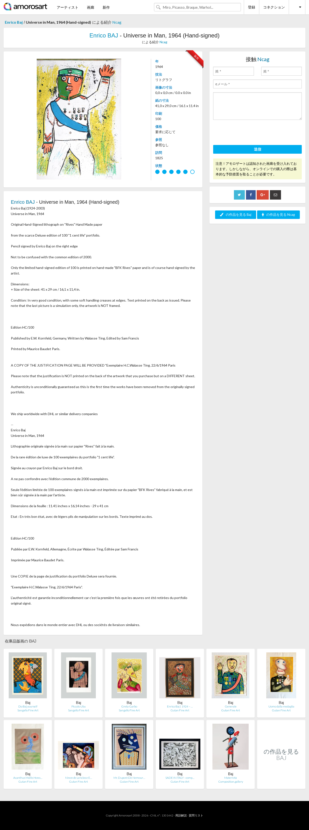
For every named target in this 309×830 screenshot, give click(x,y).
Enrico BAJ (104, 35)
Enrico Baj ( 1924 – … (180, 706)
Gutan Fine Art (179, 710)
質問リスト (196, 815)
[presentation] (250, 133)
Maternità (230, 777)
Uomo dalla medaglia (281, 706)
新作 (106, 7)
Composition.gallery (230, 781)
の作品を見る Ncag (278, 214)
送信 (257, 149)
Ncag (116, 22)
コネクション (274, 7)
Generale (231, 706)
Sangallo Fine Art (27, 710)
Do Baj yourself (27, 706)
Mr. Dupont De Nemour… (129, 777)
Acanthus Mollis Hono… (27, 777)
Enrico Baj (14, 22)
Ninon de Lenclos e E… (78, 777)
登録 (251, 7)
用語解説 (181, 815)
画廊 (90, 7)
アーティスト (67, 7)
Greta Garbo (129, 706)
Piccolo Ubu (78, 706)
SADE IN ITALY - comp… (179, 777)
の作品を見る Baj (235, 214)
